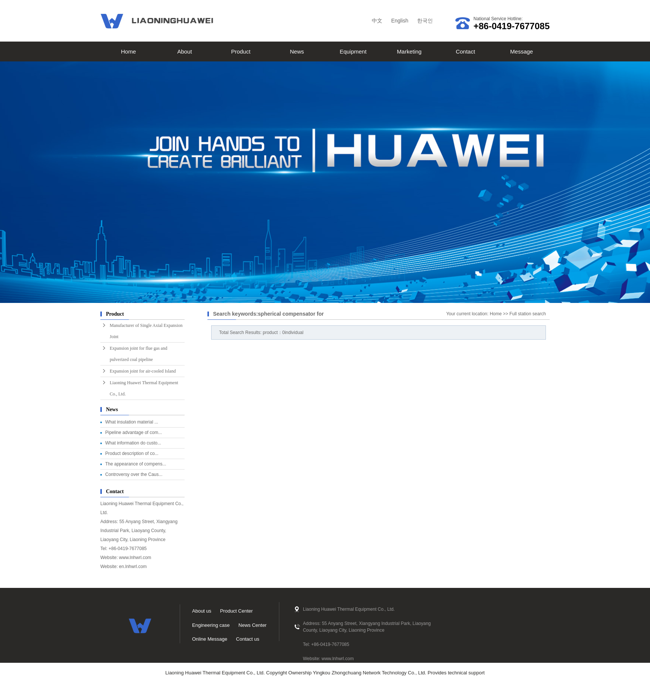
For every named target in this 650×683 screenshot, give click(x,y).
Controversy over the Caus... (133, 474)
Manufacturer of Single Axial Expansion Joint (146, 331)
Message (521, 51)
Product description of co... (131, 453)
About (184, 51)
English (399, 21)
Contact (465, 51)
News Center (253, 625)
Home (128, 51)
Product (240, 51)
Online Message (209, 639)
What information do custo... (133, 443)
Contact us (247, 639)
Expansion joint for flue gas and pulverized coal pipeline (138, 354)
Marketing (409, 51)
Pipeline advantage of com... (133, 432)
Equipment (353, 51)
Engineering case (211, 625)
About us (201, 611)
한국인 (425, 21)
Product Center (236, 611)
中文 (377, 21)
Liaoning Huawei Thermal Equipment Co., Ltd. (144, 388)
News (297, 51)
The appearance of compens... (135, 464)
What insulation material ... (131, 422)
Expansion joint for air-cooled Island (143, 371)
